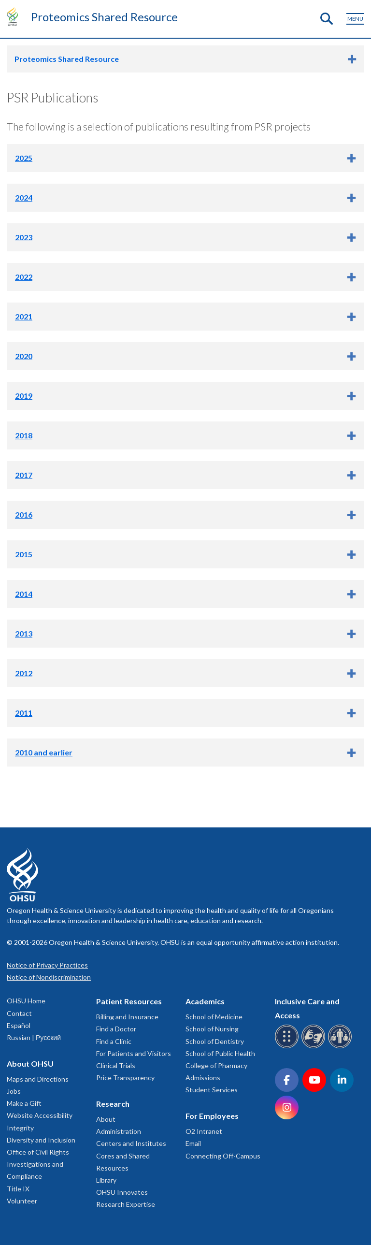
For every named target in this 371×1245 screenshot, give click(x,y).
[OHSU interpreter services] (341, 1046)
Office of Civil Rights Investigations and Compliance (38, 1164)
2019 (23, 395)
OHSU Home (26, 1001)
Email (193, 1143)
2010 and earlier (43, 752)
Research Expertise (125, 1204)
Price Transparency (125, 1077)
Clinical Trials (115, 1065)
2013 (23, 633)
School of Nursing (212, 1029)
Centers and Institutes (131, 1143)
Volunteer (22, 1201)
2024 (23, 197)
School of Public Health (220, 1053)
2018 (23, 435)
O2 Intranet (204, 1131)
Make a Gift (24, 1103)
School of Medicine (214, 1017)
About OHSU (30, 1063)
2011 (23, 712)
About (105, 1119)
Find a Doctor (116, 1029)
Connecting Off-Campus (223, 1156)
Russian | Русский (34, 1037)
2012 (23, 673)
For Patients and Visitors (133, 1053)
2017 (23, 474)
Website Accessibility (39, 1115)
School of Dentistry (215, 1041)
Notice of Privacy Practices (47, 965)
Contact (19, 1013)
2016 (23, 514)
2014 (23, 593)
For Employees (212, 1115)
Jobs (14, 1091)
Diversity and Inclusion (41, 1140)
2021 (23, 316)
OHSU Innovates (122, 1192)
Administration (118, 1131)
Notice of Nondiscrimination (49, 977)
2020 (23, 356)
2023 (23, 237)
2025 (23, 157)
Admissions (203, 1077)
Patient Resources (129, 1001)
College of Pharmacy (216, 1065)
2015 (23, 554)
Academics (205, 1001)
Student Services (212, 1090)
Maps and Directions (38, 1079)
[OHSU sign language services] (314, 1046)
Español (18, 1025)
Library (106, 1180)
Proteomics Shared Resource (104, 17)
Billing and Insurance (127, 1017)
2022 (23, 276)
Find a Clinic (113, 1041)
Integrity (20, 1128)
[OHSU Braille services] (288, 1046)
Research (112, 1103)
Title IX (18, 1189)
